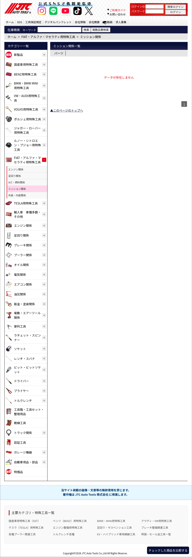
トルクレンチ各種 (64, 534)
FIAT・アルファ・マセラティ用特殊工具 (27, 159)
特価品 (18, 472)
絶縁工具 (20, 423)
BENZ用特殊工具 (25, 74)
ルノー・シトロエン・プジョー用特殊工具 (27, 145)
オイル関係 (21, 264)
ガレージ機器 (23, 452)
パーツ (58, 53)
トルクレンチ (23, 400)
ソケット (20, 349)
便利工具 (20, 326)
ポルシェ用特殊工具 (27, 119)
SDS (19, 22)
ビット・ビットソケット (27, 369)
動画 (109, 22)
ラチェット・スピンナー (27, 337)
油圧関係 (20, 294)
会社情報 (80, 22)
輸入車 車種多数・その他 (27, 214)
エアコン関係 (23, 284)
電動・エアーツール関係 (27, 315)
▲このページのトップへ (66, 110)
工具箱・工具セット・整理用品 (29, 411)
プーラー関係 (23, 255)
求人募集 (121, 22)
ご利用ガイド (118, 10)
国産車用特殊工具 (26, 64)
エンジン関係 (15, 169)
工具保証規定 (33, 22)
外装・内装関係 (17, 195)
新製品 (18, 54)
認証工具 (20, 442)
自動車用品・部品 (26, 462)
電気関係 (20, 274)
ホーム (10, 22)
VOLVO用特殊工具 (26, 109)
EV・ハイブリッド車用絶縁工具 (116, 534)
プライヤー (21, 390)
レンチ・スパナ (24, 358)
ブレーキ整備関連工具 (154, 527)
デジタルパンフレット (58, 22)
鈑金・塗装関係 (24, 304)
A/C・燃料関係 (16, 182)
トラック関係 (23, 432)
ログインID (138, 6)
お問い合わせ (118, 14)
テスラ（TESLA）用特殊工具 (26, 527)
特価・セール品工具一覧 (156, 534)
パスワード (138, 11)
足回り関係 (14, 176)
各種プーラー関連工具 (22, 534)
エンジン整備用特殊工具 (67, 527)
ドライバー (21, 381)
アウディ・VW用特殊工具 (156, 521)
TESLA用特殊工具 (26, 203)
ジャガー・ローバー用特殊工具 (27, 130)
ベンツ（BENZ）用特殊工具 (70, 521)
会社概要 (94, 22)
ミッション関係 (17, 188)
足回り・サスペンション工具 (114, 527)
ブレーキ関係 (23, 245)
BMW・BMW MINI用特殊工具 (26, 85)
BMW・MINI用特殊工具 (111, 521)
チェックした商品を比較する (167, 550)
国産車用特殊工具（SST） (24, 521)
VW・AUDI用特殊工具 (27, 97)
